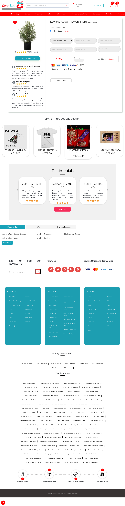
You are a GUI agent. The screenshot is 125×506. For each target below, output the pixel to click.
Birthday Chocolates (91, 437)
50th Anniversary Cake (90, 462)
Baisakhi (109, 326)
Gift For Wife (84, 363)
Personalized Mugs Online (55, 458)
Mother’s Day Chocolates (42, 234)
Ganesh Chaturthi (94, 301)
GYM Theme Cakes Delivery (32, 454)
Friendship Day (68, 297)
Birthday (109, 14)
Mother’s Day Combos (41, 238)
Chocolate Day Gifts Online (49, 387)
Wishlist (112, 5)
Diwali (90, 317)
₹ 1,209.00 (78, 156)
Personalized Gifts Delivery (50, 395)
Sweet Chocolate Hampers (48, 441)
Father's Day (14, 14)
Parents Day (52, 313)
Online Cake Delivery (73, 391)
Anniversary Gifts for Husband (93, 441)
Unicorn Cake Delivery (97, 420)
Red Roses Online (30, 429)
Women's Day (52, 301)
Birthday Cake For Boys (33, 437)
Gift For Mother (42, 363)
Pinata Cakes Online (45, 420)
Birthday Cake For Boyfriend (31, 433)
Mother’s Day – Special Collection (14, 234)
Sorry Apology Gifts (60, 412)
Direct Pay (12, 322)
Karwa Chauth (111, 309)
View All (62, 209)
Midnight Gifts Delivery (78, 412)
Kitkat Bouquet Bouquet (53, 437)
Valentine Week (53, 332)
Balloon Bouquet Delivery (94, 400)
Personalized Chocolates (73, 437)
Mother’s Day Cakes (72, 234)
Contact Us (28, 309)
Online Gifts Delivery (30, 395)
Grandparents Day (69, 319)
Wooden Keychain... (15, 150)
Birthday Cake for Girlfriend (90, 429)
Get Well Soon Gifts (26, 416)
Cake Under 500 (48, 425)
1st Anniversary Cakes (48, 445)
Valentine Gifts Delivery (29, 383)
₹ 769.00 (47, 153)
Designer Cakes (42, 404)
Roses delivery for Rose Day (93, 383)
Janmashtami (111, 313)
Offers (11, 313)
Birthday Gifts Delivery (59, 404)
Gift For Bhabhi (70, 363)
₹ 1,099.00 (109, 153)
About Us (12, 297)
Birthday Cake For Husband (68, 429)
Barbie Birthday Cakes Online (74, 450)
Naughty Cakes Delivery (52, 454)
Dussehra (91, 313)
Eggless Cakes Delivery (64, 416)
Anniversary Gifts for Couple (70, 441)
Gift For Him (68, 368)
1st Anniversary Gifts (91, 458)
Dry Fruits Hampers (95, 408)
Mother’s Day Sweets (10, 238)
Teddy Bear (45, 408)
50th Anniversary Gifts (52, 462)
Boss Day (51, 322)
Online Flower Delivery (92, 391)
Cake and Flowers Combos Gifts (71, 400)
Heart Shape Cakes (79, 420)
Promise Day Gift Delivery (90, 387)
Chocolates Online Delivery (71, 395)
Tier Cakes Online (98, 416)
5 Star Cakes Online (63, 420)
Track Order (28, 317)
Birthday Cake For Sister (52, 433)
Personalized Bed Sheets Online (93, 445)
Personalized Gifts (80, 14)
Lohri (89, 330)
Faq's (10, 317)
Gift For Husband (97, 363)
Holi (108, 301)
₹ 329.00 (15, 153)
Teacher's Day (52, 309)
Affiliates (27, 313)
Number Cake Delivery (31, 425)
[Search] (47, 6)
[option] (32, 190)
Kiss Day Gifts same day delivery (53, 391)
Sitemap (27, 322)
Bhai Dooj (91, 322)
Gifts (50, 14)
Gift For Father (56, 363)
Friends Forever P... (47, 150)
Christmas (91, 326)
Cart (116, 5)
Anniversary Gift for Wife (29, 445)
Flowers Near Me (95, 425)
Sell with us (97, 5)
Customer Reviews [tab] (27, 58)
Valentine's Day (68, 334)
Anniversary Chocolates (28, 441)
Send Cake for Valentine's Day (50, 383)
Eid (108, 317)
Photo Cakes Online (26, 404)
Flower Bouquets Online (29, 400)
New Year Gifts (53, 297)
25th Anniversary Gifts (33, 462)
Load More (7, 243)
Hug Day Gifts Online (31, 391)
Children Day (52, 317)
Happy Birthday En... (110, 150)
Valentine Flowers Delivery (72, 383)
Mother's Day (52, 336)
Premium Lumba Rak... (78, 151)
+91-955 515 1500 (78, 5)
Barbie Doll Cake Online (49, 400)
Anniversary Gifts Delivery (79, 404)
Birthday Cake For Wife (47, 429)
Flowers (39, 14)
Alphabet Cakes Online (27, 420)
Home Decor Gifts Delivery (34, 458)
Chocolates (62, 14)
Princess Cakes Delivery (95, 450)
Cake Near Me (62, 425)
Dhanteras (110, 322)
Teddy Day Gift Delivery (70, 387)
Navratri (109, 297)
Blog (10, 309)
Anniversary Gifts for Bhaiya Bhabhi (32, 450)
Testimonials (28, 297)
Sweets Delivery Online (77, 408)
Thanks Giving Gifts (70, 329)
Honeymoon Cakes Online (73, 454)
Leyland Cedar (56, 31)
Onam (90, 305)
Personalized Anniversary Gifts (69, 445)
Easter (109, 305)
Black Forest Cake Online (44, 416)
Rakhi (90, 297)
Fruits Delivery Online (29, 412)
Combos (97, 14)
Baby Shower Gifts (96, 412)
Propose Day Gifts (31, 387)
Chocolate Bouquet (59, 408)
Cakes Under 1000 (97, 404)
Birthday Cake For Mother (94, 433)
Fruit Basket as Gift (54, 450)
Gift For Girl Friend (27, 363)
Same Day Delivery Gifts (29, 408)
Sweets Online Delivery (93, 454)
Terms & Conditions (31, 301)
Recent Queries (13, 326)
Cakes (28, 14)
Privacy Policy (29, 305)
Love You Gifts (44, 412)
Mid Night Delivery (15, 305)
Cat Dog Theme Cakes (78, 425)
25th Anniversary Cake (71, 462)
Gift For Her (55, 368)
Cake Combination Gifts (92, 395)
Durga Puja (92, 309)
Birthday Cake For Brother (72, 433)
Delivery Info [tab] (61, 80)
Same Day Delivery (15, 301)
